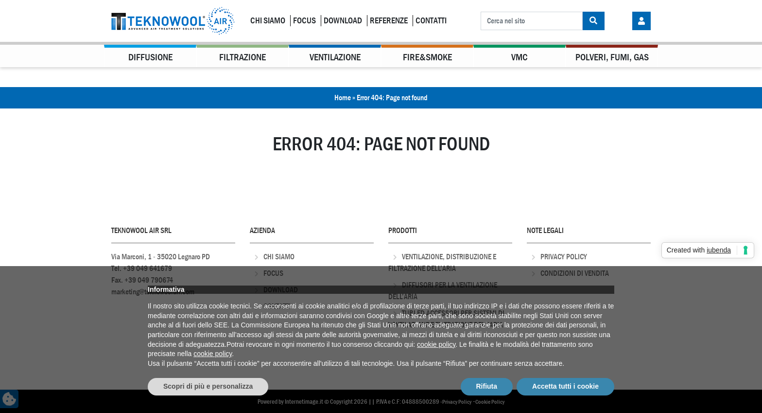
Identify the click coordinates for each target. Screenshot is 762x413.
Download (343, 20)
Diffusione (150, 57)
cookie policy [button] (436, 344)
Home (342, 97)
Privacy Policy (563, 256)
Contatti (431, 20)
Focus (304, 20)
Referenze (389, 20)
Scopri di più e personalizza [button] (208, 386)
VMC (519, 57)
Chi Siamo (267, 20)
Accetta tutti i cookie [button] (565, 386)
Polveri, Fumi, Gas (612, 57)
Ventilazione (335, 57)
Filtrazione (242, 57)
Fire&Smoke (427, 57)
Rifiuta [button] (487, 386)
